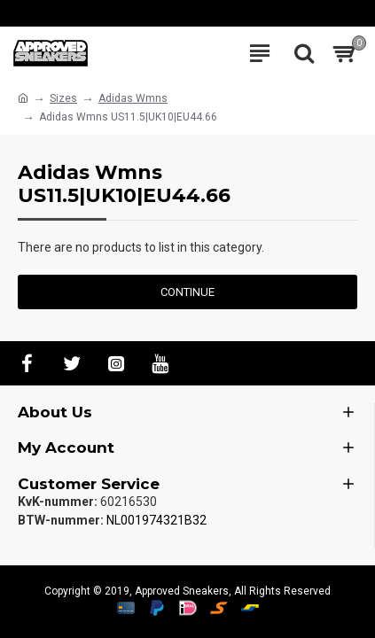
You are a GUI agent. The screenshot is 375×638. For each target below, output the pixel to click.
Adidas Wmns (133, 98)
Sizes (63, 98)
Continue (187, 292)
